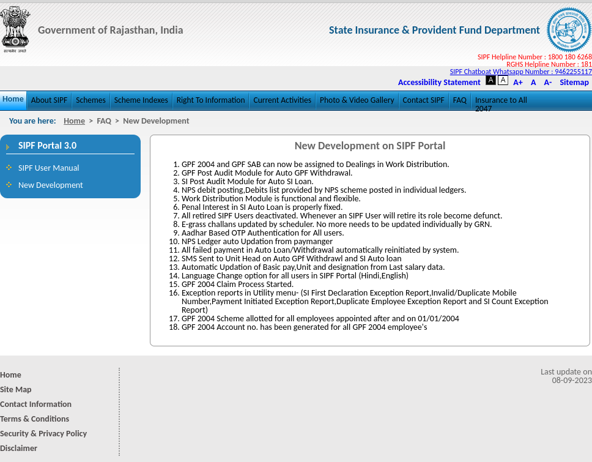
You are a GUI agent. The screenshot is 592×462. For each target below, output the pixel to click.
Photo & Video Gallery (357, 100)
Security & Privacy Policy (43, 433)
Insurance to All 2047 (501, 103)
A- (548, 82)
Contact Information (36, 404)
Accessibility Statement (439, 82)
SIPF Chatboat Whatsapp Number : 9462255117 (521, 71)
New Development (50, 185)
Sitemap (574, 82)
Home (13, 99)
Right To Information (211, 100)
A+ (517, 82)
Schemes (91, 100)
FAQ (460, 100)
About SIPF (49, 100)
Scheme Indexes (141, 100)
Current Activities (282, 100)
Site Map (16, 389)
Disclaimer (18, 448)
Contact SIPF (424, 100)
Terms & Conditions (34, 419)
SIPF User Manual (49, 168)
